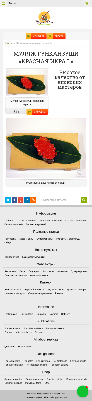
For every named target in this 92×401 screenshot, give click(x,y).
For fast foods (60, 361)
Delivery (65, 314)
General (39, 332)
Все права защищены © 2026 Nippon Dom (46, 394)
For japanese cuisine (36, 364)
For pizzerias (43, 361)
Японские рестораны (15, 275)
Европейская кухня (35, 289)
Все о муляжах (46, 250)
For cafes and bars (33, 328)
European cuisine (34, 379)
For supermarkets (55, 328)
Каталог (46, 282)
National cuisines (13, 383)
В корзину (38, 112)
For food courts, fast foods (18, 332)
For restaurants (12, 328)
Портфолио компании (50, 220)
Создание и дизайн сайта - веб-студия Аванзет (46, 397)
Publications (46, 321)
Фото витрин (46, 264)
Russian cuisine (55, 379)
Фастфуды (48, 271)
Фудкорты (62, 271)
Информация (46, 213)
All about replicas (46, 339)
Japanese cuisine (13, 379)
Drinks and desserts (76, 379)
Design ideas (46, 354)
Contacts (41, 314)
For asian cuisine (59, 364)
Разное (59, 293)
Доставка (37, 36)
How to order (24, 346)
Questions (9, 346)
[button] (82, 391)
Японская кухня (12, 289)
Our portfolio (26, 314)
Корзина (87, 3)
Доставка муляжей (36, 224)
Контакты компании (75, 220)
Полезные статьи (46, 231)
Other (47, 383)
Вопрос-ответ (11, 257)
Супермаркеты (45, 238)
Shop (46, 372)
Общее (8, 242)
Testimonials (10, 314)
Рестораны (10, 238)
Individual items (33, 383)
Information (46, 307)
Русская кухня (56, 289)
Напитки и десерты (14, 293)
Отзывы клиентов (25, 220)
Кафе (22, 271)
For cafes (28, 361)
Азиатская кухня (39, 275)
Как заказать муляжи (33, 257)
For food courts (78, 361)
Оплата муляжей (13, 224)
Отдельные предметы (40, 293)
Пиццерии (33, 271)
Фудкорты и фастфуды (68, 238)
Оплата (58, 36)
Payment (53, 314)
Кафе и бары (26, 238)
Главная (9, 43)
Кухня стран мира (76, 289)
